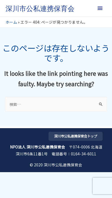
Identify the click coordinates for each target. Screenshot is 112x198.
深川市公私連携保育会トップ (75, 136)
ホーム (11, 22)
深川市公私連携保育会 (40, 8)
